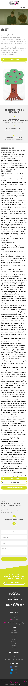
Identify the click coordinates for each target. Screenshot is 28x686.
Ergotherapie (14, 632)
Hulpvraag (14, 635)
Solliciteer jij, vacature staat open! (14, 659)
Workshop (14, 643)
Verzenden (14, 559)
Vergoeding (14, 639)
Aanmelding (14, 641)
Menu (22, 7)
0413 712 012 (14, 619)
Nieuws (14, 645)
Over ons (14, 655)
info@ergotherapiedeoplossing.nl (14, 622)
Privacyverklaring (14, 682)
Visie (14, 657)
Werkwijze (14, 637)
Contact (14, 648)
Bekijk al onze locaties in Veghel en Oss (14, 624)
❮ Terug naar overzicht (14, 487)
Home (14, 630)
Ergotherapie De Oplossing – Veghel (18, 681)
